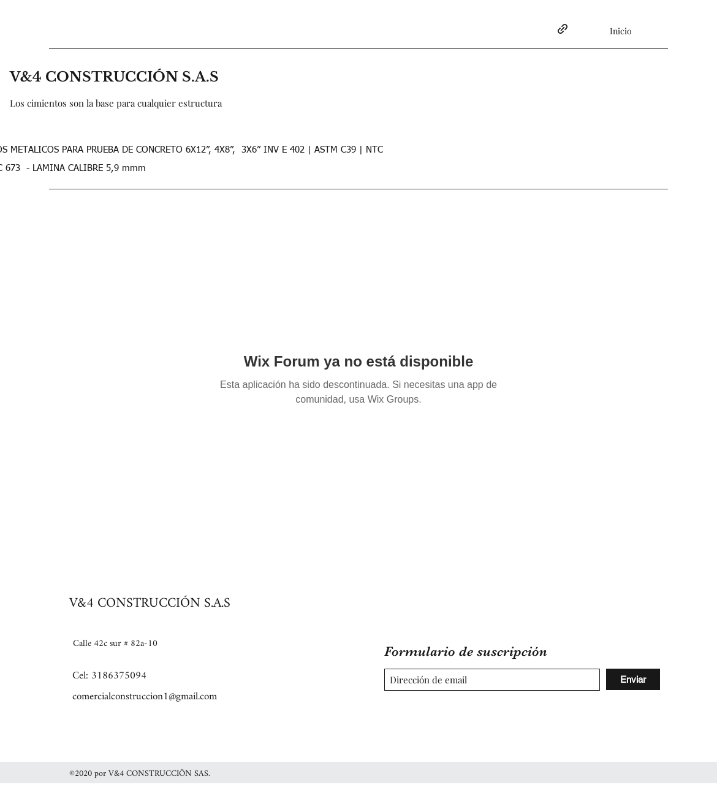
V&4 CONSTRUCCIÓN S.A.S (114, 77)
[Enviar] (633, 679)
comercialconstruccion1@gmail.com (144, 696)
